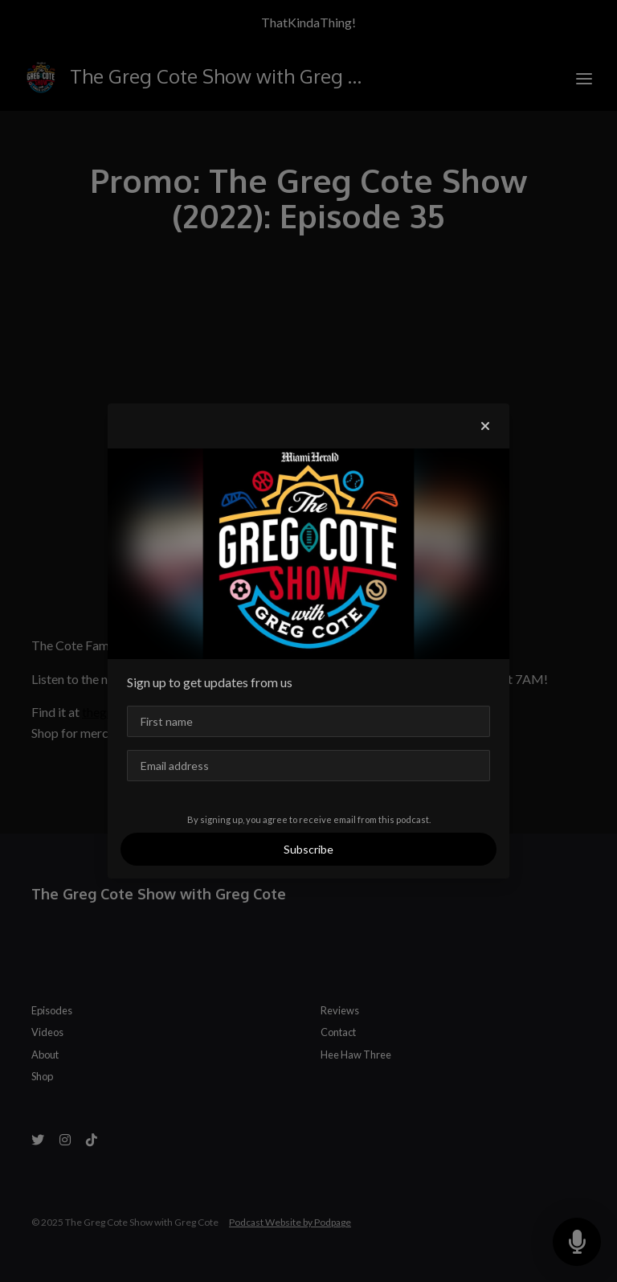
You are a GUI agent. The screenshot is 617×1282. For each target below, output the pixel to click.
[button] (485, 426)
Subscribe (308, 849)
